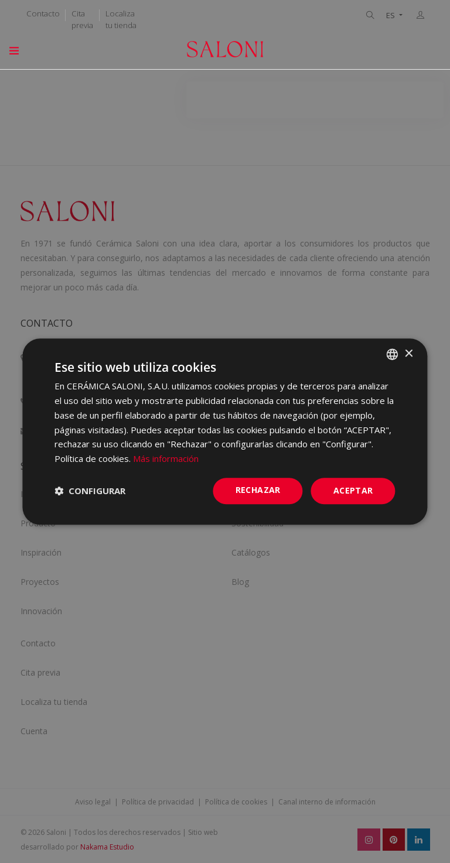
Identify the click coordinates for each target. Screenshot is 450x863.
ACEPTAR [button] (353, 490)
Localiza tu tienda (121, 19)
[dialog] (224, 431)
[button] (89, 490)
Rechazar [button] (258, 489)
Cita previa (82, 19)
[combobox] (392, 354)
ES (391, 15)
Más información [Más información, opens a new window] (166, 458)
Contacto (43, 13)
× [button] (408, 354)
